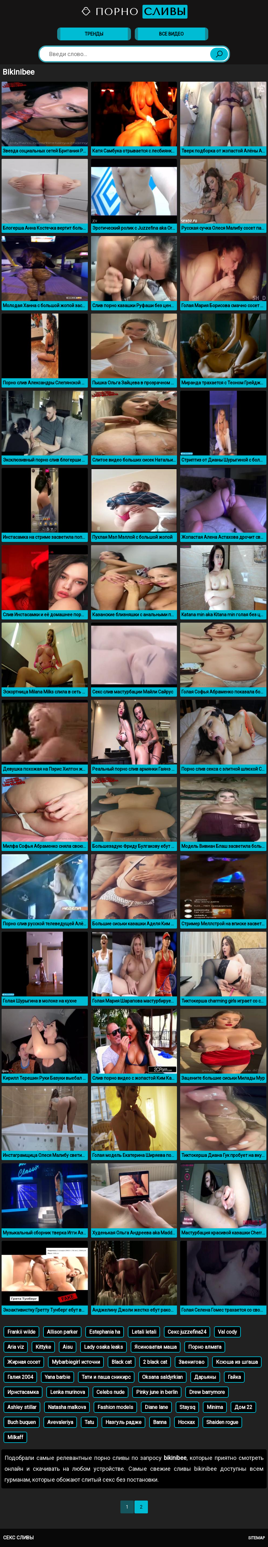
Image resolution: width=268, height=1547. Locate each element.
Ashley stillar (21, 1407)
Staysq (187, 1407)
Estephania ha (104, 1332)
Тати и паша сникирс (106, 1377)
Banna (159, 1422)
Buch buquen (21, 1422)
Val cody (227, 1332)
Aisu (68, 1347)
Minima (215, 1407)
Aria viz (15, 1347)
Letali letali (144, 1332)
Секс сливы (18, 1538)
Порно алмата (204, 1347)
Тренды (94, 34)
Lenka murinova (67, 1392)
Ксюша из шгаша (237, 1362)
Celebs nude (110, 1392)
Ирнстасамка (23, 1392)
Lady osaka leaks (103, 1347)
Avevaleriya (60, 1422)
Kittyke (43, 1347)
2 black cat (155, 1362)
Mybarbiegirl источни (76, 1362)
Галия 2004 (20, 1377)
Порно (134, 12)
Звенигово (191, 1362)
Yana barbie (57, 1377)
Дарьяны (205, 1377)
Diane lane (156, 1407)
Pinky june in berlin (157, 1392)
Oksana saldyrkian (162, 1377)
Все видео (171, 34)
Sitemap (256, 1537)
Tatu (89, 1422)
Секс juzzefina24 (187, 1332)
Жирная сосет (23, 1362)
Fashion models (115, 1407)
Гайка (234, 1377)
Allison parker (62, 1332)
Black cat (121, 1362)
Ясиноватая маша (155, 1347)
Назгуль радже (123, 1422)
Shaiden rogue (222, 1422)
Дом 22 (243, 1407)
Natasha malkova (67, 1407)
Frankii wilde (21, 1332)
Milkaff (15, 1437)
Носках (186, 1422)
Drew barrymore (207, 1392)
